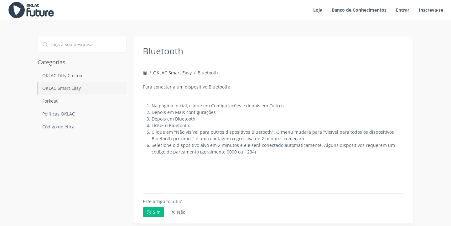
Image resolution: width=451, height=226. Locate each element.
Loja (317, 10)
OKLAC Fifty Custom (63, 75)
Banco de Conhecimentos (359, 10)
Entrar (402, 10)
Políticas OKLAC (58, 114)
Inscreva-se (431, 10)
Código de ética (58, 127)
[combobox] (82, 44)
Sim (154, 212)
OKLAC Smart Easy (61, 88)
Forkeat (50, 101)
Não (178, 212)
